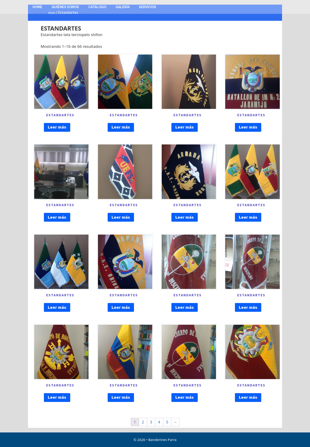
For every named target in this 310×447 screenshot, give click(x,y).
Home (37, 7)
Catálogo (97, 7)
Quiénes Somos (65, 7)
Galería (122, 7)
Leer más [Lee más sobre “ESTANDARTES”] (57, 127)
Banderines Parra (162, 439)
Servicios (147, 7)
